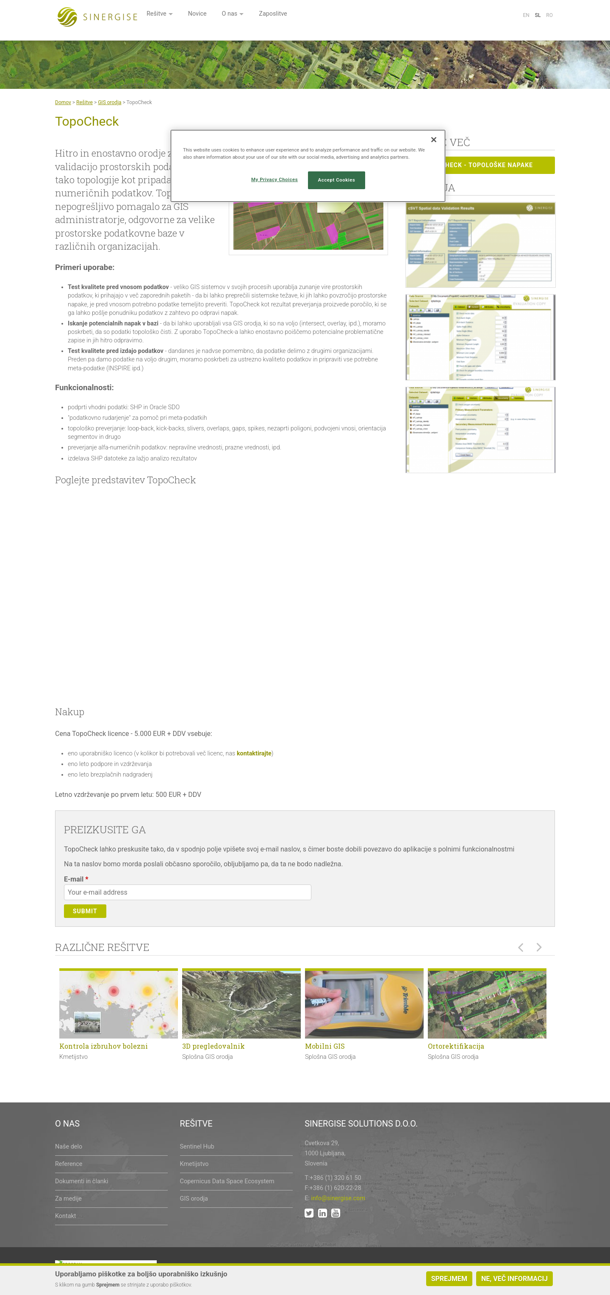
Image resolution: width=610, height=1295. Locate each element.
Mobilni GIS (325, 1046)
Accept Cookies (336, 180)
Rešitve (258, 16)
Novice (300, 16)
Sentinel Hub (197, 1146)
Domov (63, 102)
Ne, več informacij (514, 1279)
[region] (308, 166)
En (526, 15)
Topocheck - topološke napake (472, 164)
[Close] (433, 139)
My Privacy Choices (274, 179)
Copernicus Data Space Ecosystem (227, 1181)
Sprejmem (449, 1279)
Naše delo (68, 1146)
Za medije (68, 1198)
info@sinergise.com (338, 1198)
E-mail (76, 879)
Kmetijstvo (194, 1164)
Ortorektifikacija (456, 1046)
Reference (68, 1164)
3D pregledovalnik (213, 1046)
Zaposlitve (380, 16)
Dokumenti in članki (81, 1181)
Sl (538, 15)
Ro (549, 15)
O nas (335, 16)
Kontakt (65, 1216)
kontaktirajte (254, 753)
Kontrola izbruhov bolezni (103, 1046)
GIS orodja (109, 102)
